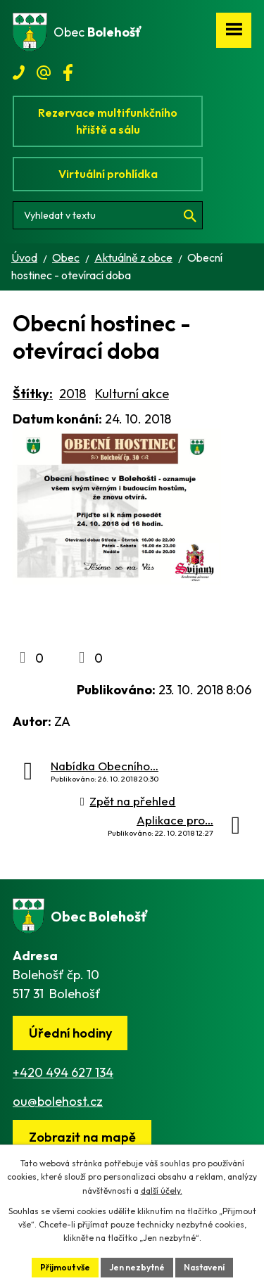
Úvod (24, 257)
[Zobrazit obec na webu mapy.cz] (82, 1137)
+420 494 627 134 (63, 1072)
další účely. (161, 1190)
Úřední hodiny (70, 1033)
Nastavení (204, 1267)
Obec (66, 257)
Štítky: (33, 393)
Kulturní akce (132, 393)
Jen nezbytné (137, 1267)
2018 (72, 393)
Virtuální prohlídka (108, 174)
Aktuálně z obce (133, 257)
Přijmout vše (65, 1267)
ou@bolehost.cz (58, 1101)
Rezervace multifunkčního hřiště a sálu (107, 121)
